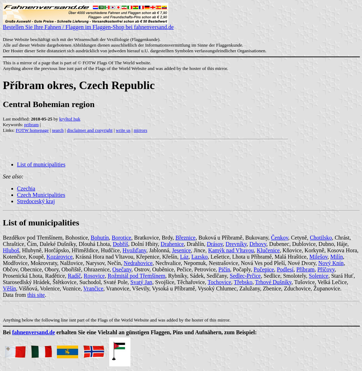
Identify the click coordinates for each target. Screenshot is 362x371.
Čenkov (279, 238)
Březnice (185, 238)
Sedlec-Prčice (245, 276)
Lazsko (199, 257)
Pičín (224, 269)
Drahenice (172, 244)
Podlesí (285, 269)
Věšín (9, 288)
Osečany (122, 269)
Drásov (215, 244)
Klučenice (268, 250)
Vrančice (93, 288)
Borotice (121, 238)
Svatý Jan (141, 282)
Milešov (318, 257)
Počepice (263, 269)
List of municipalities (41, 164)
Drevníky (236, 244)
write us (123, 130)
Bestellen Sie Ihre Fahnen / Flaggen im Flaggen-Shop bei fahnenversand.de (88, 24)
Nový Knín (331, 263)
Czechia (26, 189)
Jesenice (181, 250)
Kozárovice (60, 257)
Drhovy (258, 244)
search (58, 130)
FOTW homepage (32, 130)
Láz (184, 257)
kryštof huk (70, 119)
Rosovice (94, 276)
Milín (336, 257)
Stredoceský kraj (36, 201)
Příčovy (326, 269)
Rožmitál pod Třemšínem (136, 276)
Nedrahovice (138, 263)
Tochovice (219, 282)
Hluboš (11, 250)
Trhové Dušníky (273, 282)
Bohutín (100, 238)
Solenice (318, 276)
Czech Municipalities (41, 195)
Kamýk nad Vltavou (231, 250)
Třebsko (243, 282)
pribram (31, 124)
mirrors (140, 130)
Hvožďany (134, 250)
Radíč (74, 276)
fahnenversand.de (33, 332)
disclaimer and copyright (89, 130)
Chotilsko (321, 238)
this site (36, 295)
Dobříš (120, 244)
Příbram (305, 269)
